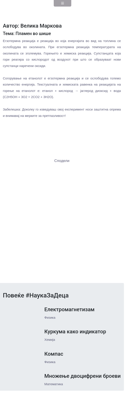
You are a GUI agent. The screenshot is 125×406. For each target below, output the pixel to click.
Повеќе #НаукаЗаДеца (36, 295)
